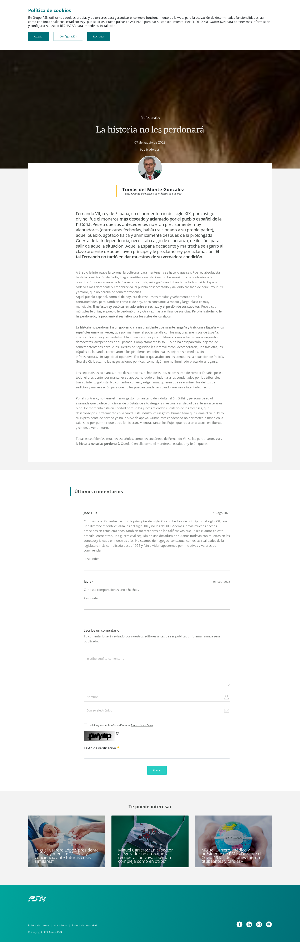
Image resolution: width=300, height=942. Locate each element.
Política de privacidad (84, 925)
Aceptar (39, 36)
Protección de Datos (142, 725)
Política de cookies (38, 925)
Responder (91, 559)
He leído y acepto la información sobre (121, 725)
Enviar (157, 770)
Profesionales (150, 117)
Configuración (68, 36)
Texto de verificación (101, 748)
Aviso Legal (60, 925)
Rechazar (98, 36)
